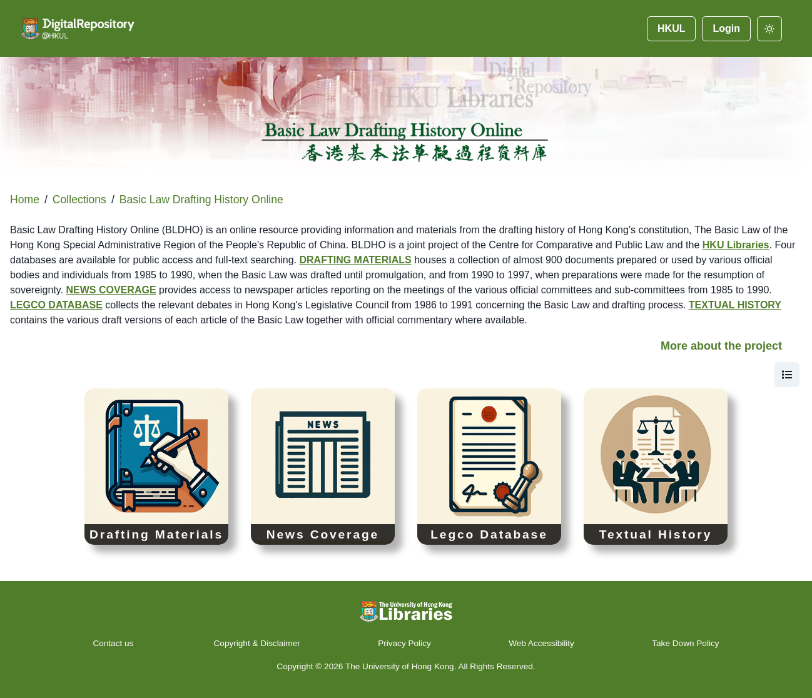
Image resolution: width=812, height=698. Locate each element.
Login (726, 28)
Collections (79, 199)
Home (24, 199)
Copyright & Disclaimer (257, 643)
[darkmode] (769, 28)
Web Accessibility (541, 643)
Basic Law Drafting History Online (201, 199)
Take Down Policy (685, 643)
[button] (406, 351)
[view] (786, 374)
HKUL (671, 28)
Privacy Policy (404, 643)
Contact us (114, 643)
